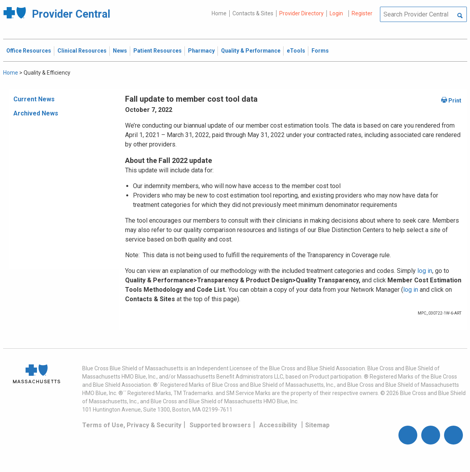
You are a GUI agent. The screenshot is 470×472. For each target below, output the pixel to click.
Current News (34, 99)
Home (219, 13)
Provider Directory (301, 13)
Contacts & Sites (252, 13)
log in (424, 270)
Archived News (35, 113)
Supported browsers (220, 425)
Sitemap (317, 425)
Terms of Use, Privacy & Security (131, 425)
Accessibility (278, 425)
